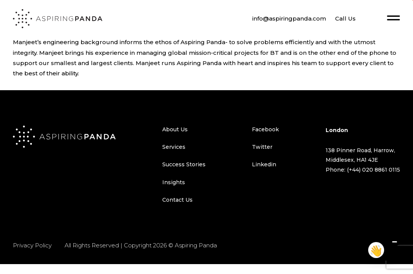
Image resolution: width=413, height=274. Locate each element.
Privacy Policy (32, 245)
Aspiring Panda (196, 245)
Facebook (265, 129)
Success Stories (184, 164)
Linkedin (264, 164)
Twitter (262, 146)
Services (173, 146)
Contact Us (177, 199)
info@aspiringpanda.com (289, 18)
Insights (173, 182)
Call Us (345, 18)
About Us (175, 129)
